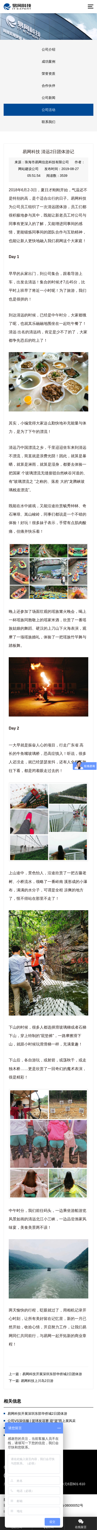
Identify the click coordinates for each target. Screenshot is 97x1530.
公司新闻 (48, 98)
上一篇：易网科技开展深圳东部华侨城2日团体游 (45, 1374)
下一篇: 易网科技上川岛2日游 (31, 1381)
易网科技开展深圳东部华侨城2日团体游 (37, 1413)
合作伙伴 (48, 86)
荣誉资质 (48, 73)
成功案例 (48, 61)
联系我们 (48, 122)
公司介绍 (48, 49)
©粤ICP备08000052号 (66, 1505)
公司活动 (48, 110)
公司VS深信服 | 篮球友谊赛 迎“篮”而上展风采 (42, 1421)
